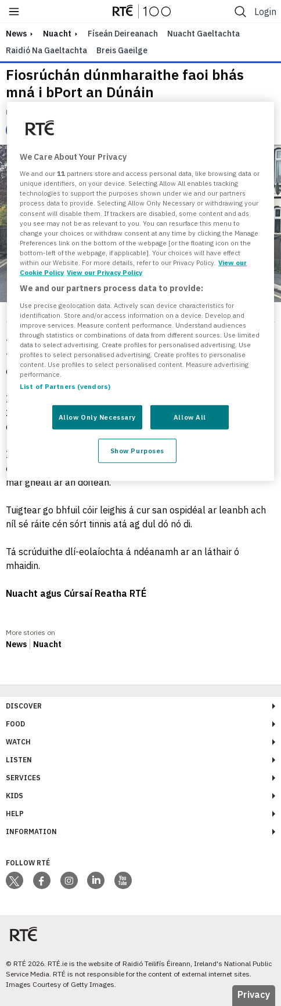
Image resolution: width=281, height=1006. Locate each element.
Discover (24, 706)
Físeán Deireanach (123, 33)
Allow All (190, 417)
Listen (19, 759)
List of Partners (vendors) (65, 386)
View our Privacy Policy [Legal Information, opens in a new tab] (104, 272)
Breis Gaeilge (121, 50)
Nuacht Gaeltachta (203, 33)
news (16, 33)
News (16, 644)
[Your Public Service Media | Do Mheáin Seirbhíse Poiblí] (23, 934)
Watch (18, 741)
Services (23, 777)
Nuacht (57, 33)
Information (31, 831)
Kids (14, 795)
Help (15, 813)
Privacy (253, 994)
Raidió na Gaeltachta (46, 50)
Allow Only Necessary (97, 417)
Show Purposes (137, 450)
